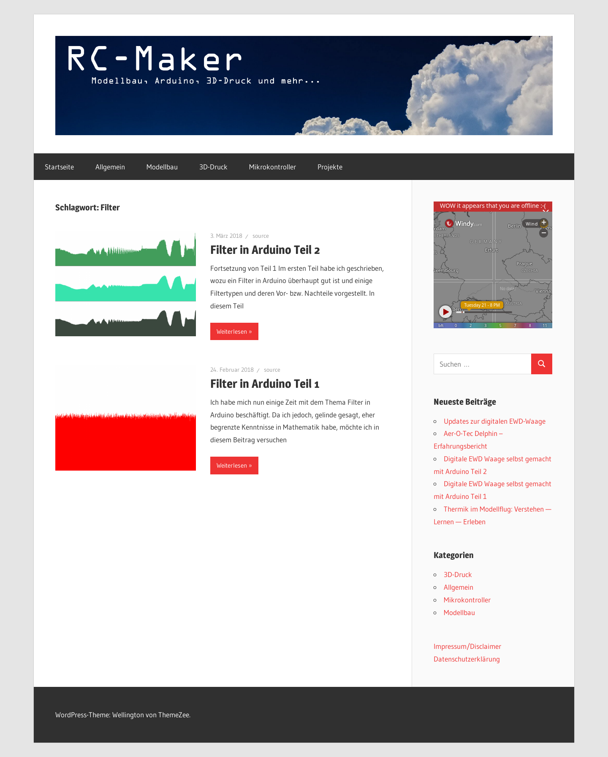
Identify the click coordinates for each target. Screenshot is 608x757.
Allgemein (110, 166)
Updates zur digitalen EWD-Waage (495, 421)
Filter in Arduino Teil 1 (264, 383)
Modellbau (162, 166)
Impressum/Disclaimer (467, 646)
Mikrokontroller (272, 166)
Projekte (330, 166)
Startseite (59, 166)
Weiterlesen (232, 331)
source (260, 236)
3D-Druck (213, 166)
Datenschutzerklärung (467, 658)
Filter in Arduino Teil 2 (265, 249)
